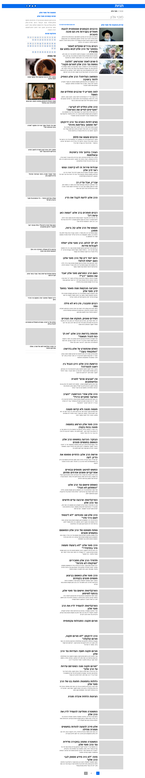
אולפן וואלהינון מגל (48, 25)
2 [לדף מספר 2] (89, 773)
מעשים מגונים (42, 20)
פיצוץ (41, 27)
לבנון (25, 25)
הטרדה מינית (34, 20)
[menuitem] (106, 2)
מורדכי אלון (27, 22)
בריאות (71, 2)
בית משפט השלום (36, 25)
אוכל (77, 2)
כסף (82, 2)
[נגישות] (3, 2)
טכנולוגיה (57, 2)
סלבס (88, 2)
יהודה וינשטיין (50, 30)
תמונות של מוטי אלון (45, 13)
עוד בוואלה (50, 56)
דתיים (34, 27)
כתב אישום (27, 20)
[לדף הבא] (84, 773)
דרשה (33, 22)
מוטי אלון (112, 11)
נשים (52, 27)
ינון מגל (39, 22)
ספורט (101, 2)
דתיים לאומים (28, 27)
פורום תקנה (50, 20)
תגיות (119, 11)
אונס (43, 22)
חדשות (108, 2)
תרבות (95, 2)
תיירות (64, 2)
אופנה (49, 2)
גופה (28, 25)
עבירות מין (47, 27)
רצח (38, 27)
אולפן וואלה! (50, 22)
